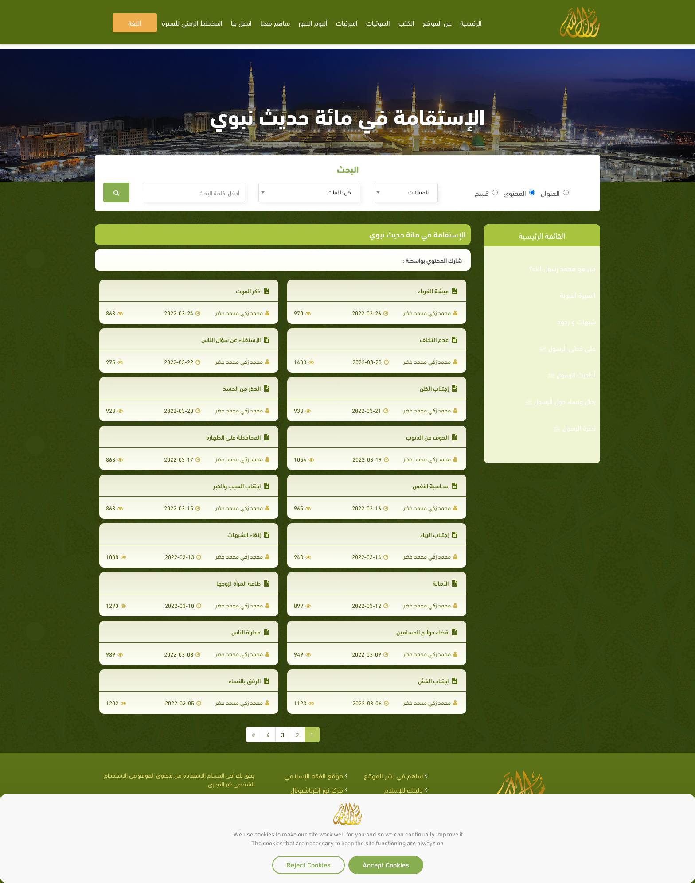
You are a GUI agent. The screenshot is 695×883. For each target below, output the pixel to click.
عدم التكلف (438, 339)
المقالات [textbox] (418, 191)
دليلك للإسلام (403, 789)
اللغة (134, 22)
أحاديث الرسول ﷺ (571, 374)
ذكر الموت (252, 290)
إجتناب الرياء (438, 534)
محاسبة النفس (435, 485)
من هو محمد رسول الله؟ (562, 268)
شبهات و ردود (576, 321)
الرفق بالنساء (249, 680)
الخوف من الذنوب (431, 436)
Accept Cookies (386, 864)
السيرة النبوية (578, 295)
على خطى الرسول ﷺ (567, 348)
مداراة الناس (250, 631)
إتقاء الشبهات (248, 534)
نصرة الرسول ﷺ (574, 428)
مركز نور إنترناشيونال (316, 789)
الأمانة (445, 582)
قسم (486, 193)
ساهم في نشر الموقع (393, 775)
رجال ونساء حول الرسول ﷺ (560, 401)
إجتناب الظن (438, 388)
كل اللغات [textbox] (339, 191)
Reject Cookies (308, 864)
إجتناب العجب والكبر (241, 485)
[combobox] (406, 192)
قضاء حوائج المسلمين (426, 631)
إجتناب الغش (437, 680)
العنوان (555, 193)
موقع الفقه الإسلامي (313, 775)
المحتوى (519, 193)
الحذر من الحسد (246, 388)
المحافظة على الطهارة (237, 436)
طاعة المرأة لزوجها (242, 582)
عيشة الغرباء (437, 290)
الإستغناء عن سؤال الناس (235, 339)
